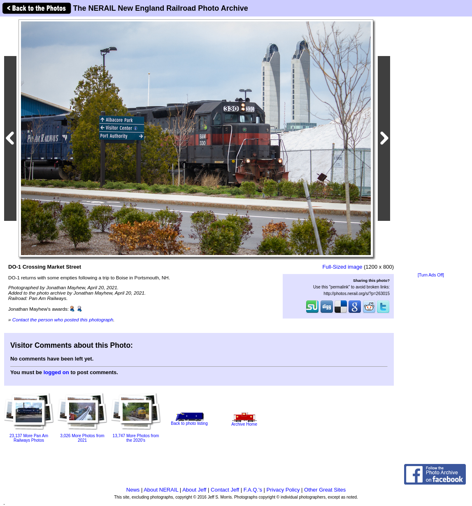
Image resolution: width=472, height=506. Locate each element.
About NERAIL (161, 490)
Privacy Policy (283, 490)
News (133, 490)
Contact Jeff (225, 490)
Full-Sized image (343, 267)
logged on (56, 372)
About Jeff (194, 490)
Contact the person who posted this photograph (63, 319)
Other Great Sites (325, 490)
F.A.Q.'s (253, 490)
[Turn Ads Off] (431, 275)
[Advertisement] (431, 145)
